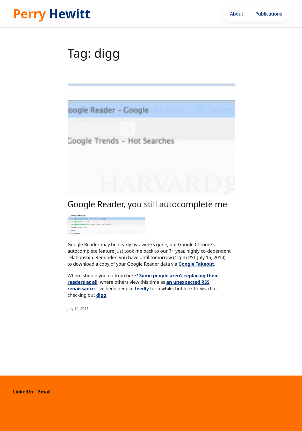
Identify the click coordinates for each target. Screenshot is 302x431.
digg (101, 295)
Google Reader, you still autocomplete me (147, 204)
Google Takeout (196, 264)
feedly (142, 288)
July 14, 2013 (78, 308)
